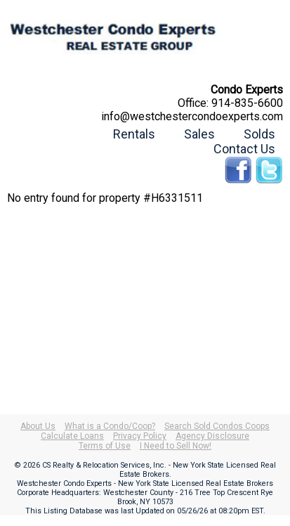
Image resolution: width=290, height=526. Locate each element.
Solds (259, 134)
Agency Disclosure (212, 436)
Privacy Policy (139, 436)
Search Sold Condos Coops (217, 426)
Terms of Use (105, 446)
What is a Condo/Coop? (110, 426)
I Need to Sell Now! (175, 446)
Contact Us (244, 148)
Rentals (134, 134)
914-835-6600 (247, 103)
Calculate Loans (72, 436)
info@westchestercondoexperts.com (192, 116)
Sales (199, 134)
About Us (37, 426)
